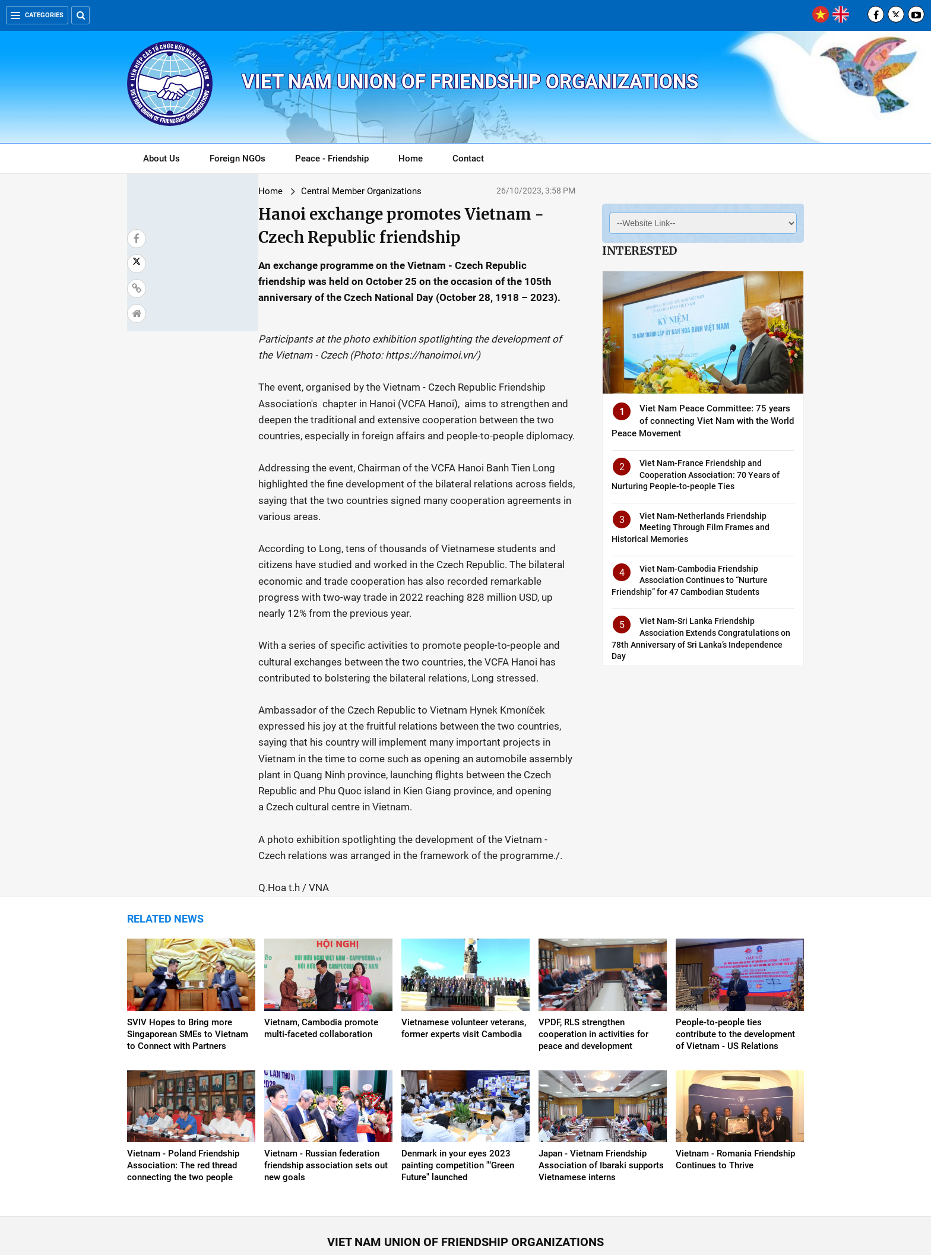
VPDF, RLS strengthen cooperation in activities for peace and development (593, 953)
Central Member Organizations (257, 191)
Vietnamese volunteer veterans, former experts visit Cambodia (463, 947)
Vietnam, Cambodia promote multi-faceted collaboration (321, 947)
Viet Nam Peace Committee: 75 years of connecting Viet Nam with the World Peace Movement (703, 421)
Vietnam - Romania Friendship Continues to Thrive (735, 1078)
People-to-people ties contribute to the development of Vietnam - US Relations (735, 953)
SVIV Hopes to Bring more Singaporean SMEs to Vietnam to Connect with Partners (187, 953)
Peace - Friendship (332, 158)
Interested (639, 250)
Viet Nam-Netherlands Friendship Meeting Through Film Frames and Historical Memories (691, 527)
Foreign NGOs (237, 158)
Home (410, 158)
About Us (161, 158)
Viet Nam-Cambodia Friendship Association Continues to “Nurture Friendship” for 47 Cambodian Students (690, 580)
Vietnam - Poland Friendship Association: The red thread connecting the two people (183, 1084)
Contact (468, 158)
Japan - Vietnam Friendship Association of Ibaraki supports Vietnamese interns (601, 1084)
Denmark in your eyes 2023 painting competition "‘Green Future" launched (457, 1084)
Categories (37, 15)
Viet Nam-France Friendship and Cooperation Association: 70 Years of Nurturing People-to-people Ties (696, 474)
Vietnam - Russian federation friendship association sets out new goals (326, 1084)
